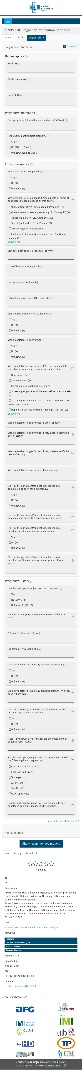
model (8, 37)
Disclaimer (43, 1062)
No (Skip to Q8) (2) (21, 147)
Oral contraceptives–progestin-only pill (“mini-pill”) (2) (40, 212)
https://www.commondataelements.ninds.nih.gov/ (32, 927)
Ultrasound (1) (19, 375)
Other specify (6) (20, 794)
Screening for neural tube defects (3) (30, 386)
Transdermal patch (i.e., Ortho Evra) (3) (32, 218)
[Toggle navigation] (8, 21)
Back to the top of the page (63, 821)
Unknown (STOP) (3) (22, 605)
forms (70, 46)
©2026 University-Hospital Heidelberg (38, 1066)
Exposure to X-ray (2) (22, 772)
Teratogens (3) (18, 777)
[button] (36, 38)
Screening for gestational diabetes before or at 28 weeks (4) (40, 393)
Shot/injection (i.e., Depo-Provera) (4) (31, 223)
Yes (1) (14, 142)
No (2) (14, 183)
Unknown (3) (18, 189)
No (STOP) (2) (18, 600)
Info (7, 853)
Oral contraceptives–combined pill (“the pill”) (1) (37, 207)
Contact (21, 1062)
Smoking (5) (17, 788)
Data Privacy (58, 1062)
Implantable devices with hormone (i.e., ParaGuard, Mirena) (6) (37, 236)
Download (31, 853)
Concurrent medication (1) (25, 766)
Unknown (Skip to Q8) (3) (24, 153)
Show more (14, 242)
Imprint (31, 1062)
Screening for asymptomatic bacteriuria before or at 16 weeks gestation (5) (39, 402)
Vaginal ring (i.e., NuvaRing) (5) (27, 229)
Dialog (17, 853)
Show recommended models (41, 843)
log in (32, 976)
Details (20, 37)
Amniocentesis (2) (21, 380)
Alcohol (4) (17, 783)
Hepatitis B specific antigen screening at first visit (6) (39, 410)
